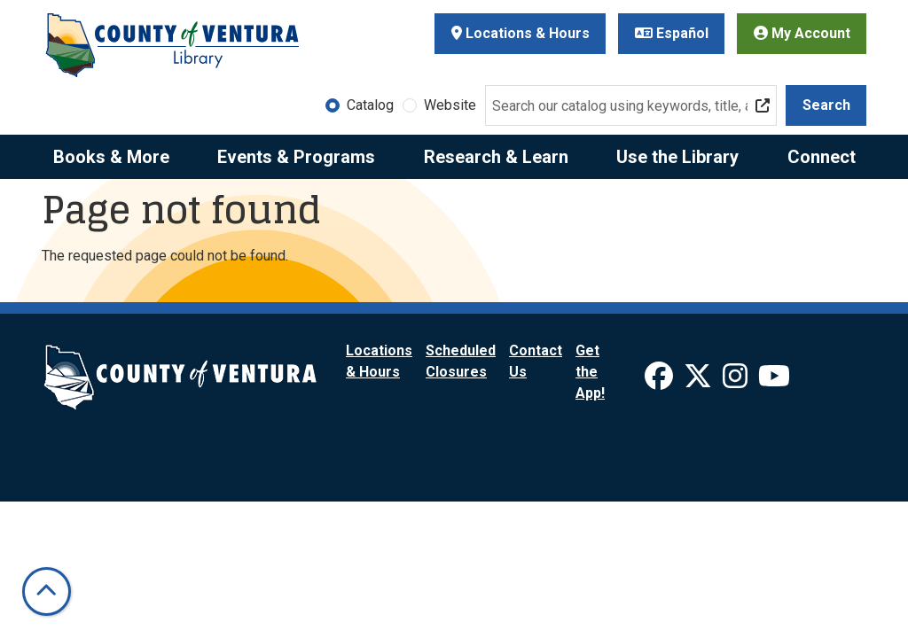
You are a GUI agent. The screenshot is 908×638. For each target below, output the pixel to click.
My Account (802, 33)
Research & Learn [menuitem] (496, 156)
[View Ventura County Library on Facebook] (661, 381)
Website (450, 105)
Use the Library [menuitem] (677, 156)
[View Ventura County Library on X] (700, 381)
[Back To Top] (46, 591)
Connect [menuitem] (821, 156)
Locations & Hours (520, 33)
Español (671, 33)
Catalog (370, 105)
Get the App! (590, 371)
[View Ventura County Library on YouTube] (774, 381)
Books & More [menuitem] (111, 156)
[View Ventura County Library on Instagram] (737, 381)
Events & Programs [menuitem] (296, 156)
